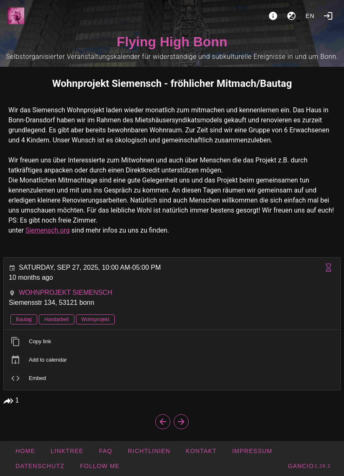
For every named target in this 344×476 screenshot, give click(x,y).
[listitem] (172, 341)
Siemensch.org (47, 230)
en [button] (310, 16)
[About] (273, 16)
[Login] (328, 16)
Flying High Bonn (172, 41)
